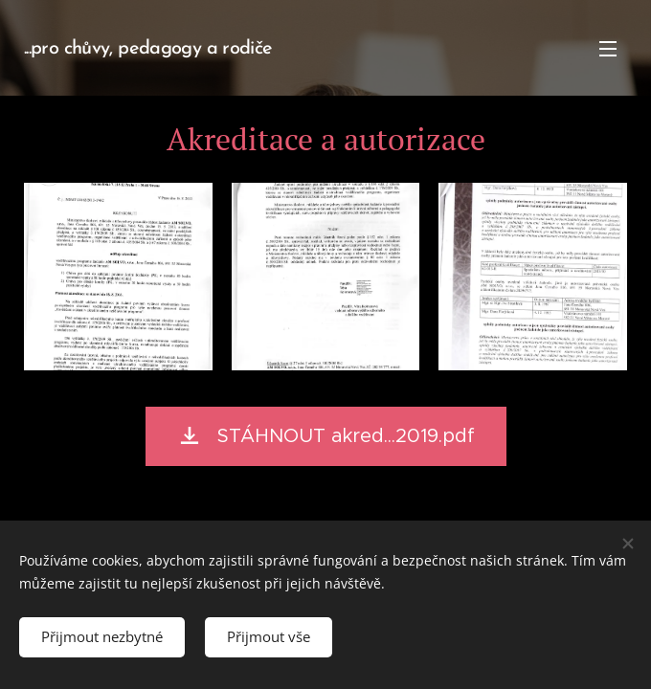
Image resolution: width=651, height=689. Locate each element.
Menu (608, 49)
